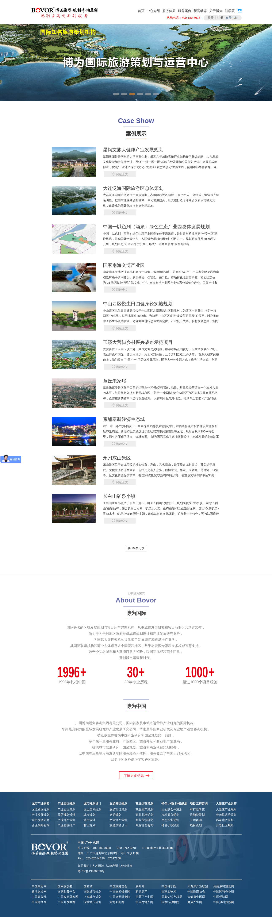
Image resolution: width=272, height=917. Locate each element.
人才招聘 (98, 865)
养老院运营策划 (226, 814)
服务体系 (169, 11)
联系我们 (83, 865)
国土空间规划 (92, 809)
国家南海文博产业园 (124, 265)
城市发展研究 (40, 820)
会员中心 (231, 17)
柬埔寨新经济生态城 (124, 419)
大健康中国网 (196, 896)
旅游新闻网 (117, 902)
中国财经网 (39, 902)
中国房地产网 (144, 902)
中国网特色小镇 (223, 891)
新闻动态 (200, 11)
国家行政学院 (170, 902)
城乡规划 (89, 814)
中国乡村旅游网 (223, 902)
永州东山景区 (117, 458)
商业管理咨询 (144, 825)
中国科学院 (168, 886)
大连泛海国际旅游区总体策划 (133, 188)
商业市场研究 (144, 820)
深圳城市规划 (92, 902)
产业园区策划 (66, 809)
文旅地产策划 (118, 820)
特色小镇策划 (170, 825)
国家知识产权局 (171, 896)
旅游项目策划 (118, 809)
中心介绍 (153, 11)
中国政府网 (39, 886)
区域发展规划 (40, 809)
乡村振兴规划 (170, 814)
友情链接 (126, 865)
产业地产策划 (66, 820)
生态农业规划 (170, 820)
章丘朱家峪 (114, 381)
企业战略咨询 (40, 825)
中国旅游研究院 (120, 896)
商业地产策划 (144, 809)
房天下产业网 (144, 896)
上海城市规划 (92, 896)
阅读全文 (120, 174)
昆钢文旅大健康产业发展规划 (133, 149)
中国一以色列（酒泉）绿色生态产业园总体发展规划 (156, 226)
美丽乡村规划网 (223, 886)
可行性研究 (197, 809)
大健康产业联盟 (197, 886)
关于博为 (216, 11)
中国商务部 (39, 896)
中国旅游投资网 (120, 891)
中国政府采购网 (68, 896)
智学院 (230, 11)
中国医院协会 (196, 891)
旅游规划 (115, 814)
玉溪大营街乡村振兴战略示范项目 (138, 342)
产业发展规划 (40, 814)
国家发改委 (65, 886)
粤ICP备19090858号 (91, 871)
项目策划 (196, 825)
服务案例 (184, 11)
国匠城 (88, 886)
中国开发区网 (66, 902)
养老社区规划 (225, 825)
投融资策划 (197, 814)
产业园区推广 (66, 825)
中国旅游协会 (118, 886)
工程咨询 (196, 820)
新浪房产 (141, 891)
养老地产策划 (225, 820)
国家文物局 (168, 891)
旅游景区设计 (118, 825)
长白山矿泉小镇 (119, 496)
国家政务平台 (66, 891)
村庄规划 (89, 825)
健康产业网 (194, 902)
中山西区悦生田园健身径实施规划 (138, 303)
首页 (141, 11)
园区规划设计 (66, 814)
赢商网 (139, 886)
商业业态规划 (144, 814)
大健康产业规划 (226, 809)
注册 (220, 17)
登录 (211, 17)
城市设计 (89, 820)
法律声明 (112, 865)
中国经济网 (220, 896)
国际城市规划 (92, 891)
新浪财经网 (39, 891)
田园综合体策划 (171, 809)
